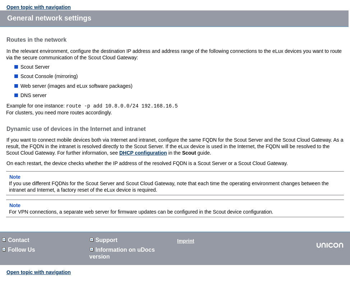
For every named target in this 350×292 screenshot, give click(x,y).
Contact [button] (15, 240)
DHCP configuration (143, 152)
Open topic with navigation (38, 7)
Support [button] (104, 240)
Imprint (185, 240)
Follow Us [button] (18, 249)
